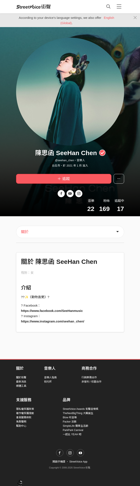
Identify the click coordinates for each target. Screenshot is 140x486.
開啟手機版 (59, 461)
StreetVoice (33, 6)
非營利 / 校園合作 (91, 381)
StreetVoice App (78, 461)
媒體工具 (21, 385)
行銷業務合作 (89, 377)
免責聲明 (21, 421)
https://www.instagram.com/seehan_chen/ (52, 321)
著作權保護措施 (25, 413)
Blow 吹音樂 (69, 417)
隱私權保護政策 (25, 409)
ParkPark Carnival (73, 430)
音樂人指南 (50, 377)
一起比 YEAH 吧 (72, 434)
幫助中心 (21, 425)
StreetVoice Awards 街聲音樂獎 (80, 409)
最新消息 (21, 381)
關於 (25, 232)
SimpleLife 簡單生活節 (75, 425)
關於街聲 (21, 377)
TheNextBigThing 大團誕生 (78, 413)
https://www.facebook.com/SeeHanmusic (52, 311)
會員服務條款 (23, 417)
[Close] (135, 17)
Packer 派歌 (69, 421)
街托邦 (48, 381)
